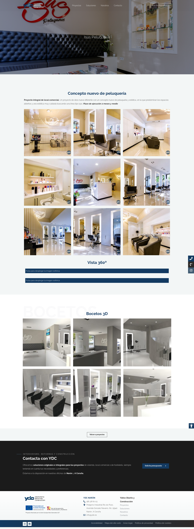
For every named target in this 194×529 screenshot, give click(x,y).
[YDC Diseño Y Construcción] (33, 5)
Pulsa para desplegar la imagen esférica (44, 271)
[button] (191, 425)
